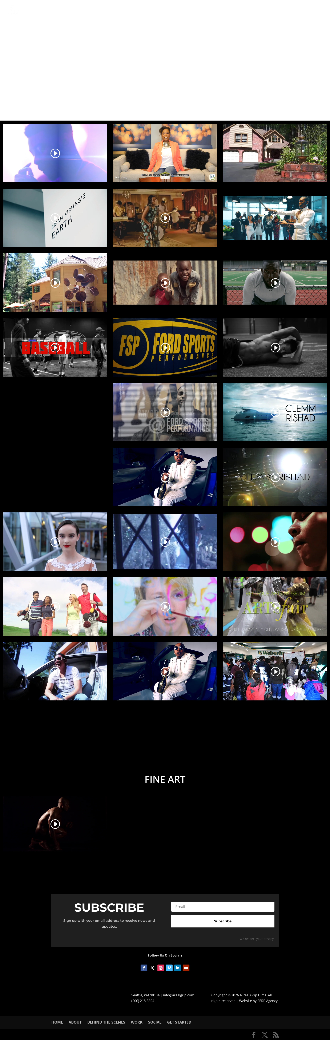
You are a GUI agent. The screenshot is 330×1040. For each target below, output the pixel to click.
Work (136, 1022)
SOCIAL (154, 1022)
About (75, 1022)
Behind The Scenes (106, 1022)
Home (57, 1022)
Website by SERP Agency (258, 1000)
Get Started (179, 1022)
